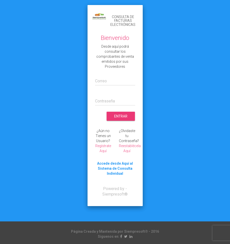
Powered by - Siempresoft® (115, 191)
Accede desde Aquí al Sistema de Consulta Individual (115, 168)
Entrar (120, 116)
